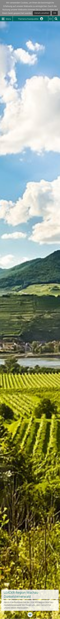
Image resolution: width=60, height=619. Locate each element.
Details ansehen (41, 13)
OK (54, 13)
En (50, 19)
